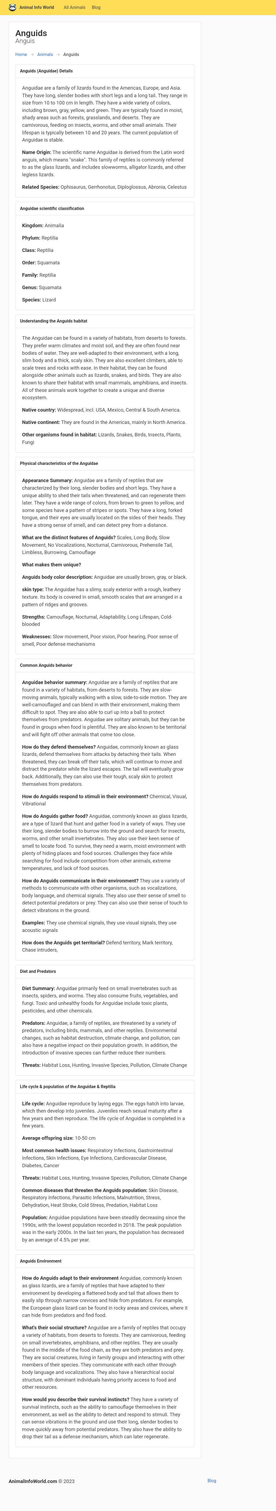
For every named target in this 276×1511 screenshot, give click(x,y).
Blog (96, 7)
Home (21, 54)
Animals (45, 54)
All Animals (74, 7)
